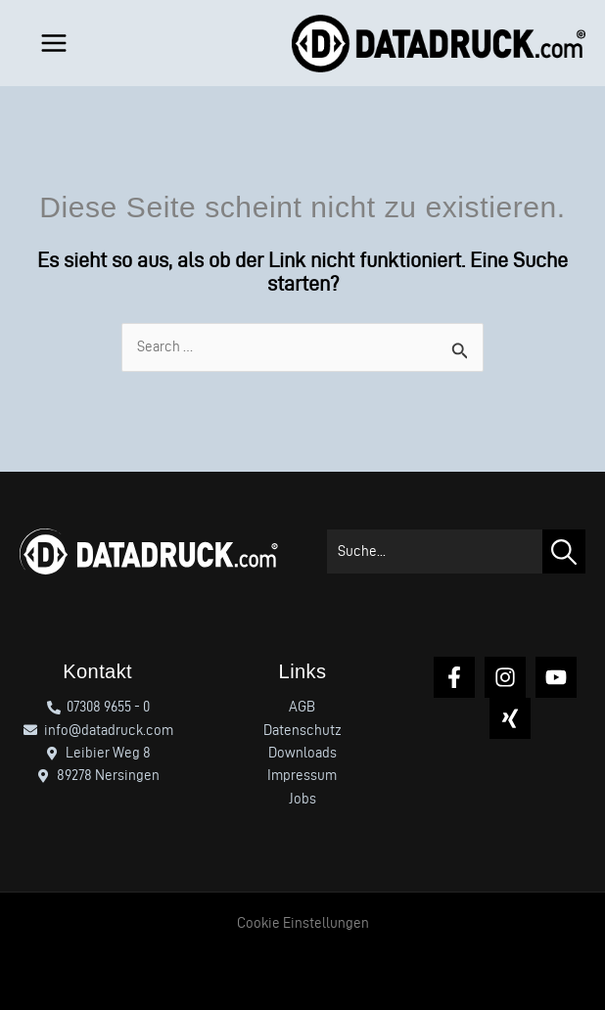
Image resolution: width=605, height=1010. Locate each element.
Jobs (302, 798)
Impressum (302, 775)
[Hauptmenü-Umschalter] (49, 43)
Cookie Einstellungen (303, 923)
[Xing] (510, 718)
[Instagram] (505, 677)
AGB (302, 706)
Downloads (302, 752)
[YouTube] (556, 677)
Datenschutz (302, 730)
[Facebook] (454, 677)
